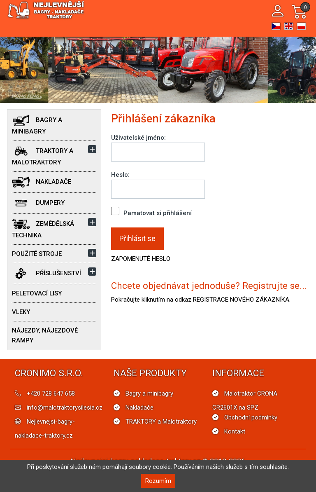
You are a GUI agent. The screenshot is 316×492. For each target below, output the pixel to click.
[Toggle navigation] (259, 11)
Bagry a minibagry (37, 124)
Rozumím (158, 481)
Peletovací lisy (37, 293)
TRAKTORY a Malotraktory (42, 155)
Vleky (21, 312)
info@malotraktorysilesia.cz (64, 407)
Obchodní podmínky (250, 417)
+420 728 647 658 (51, 393)
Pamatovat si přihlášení (151, 212)
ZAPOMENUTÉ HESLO (140, 258)
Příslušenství (46, 273)
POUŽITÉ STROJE (37, 254)
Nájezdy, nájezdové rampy (45, 335)
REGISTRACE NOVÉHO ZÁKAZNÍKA (241, 299)
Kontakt (234, 431)
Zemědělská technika (43, 228)
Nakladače (41, 182)
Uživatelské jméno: (138, 137)
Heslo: (120, 174)
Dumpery (38, 203)
